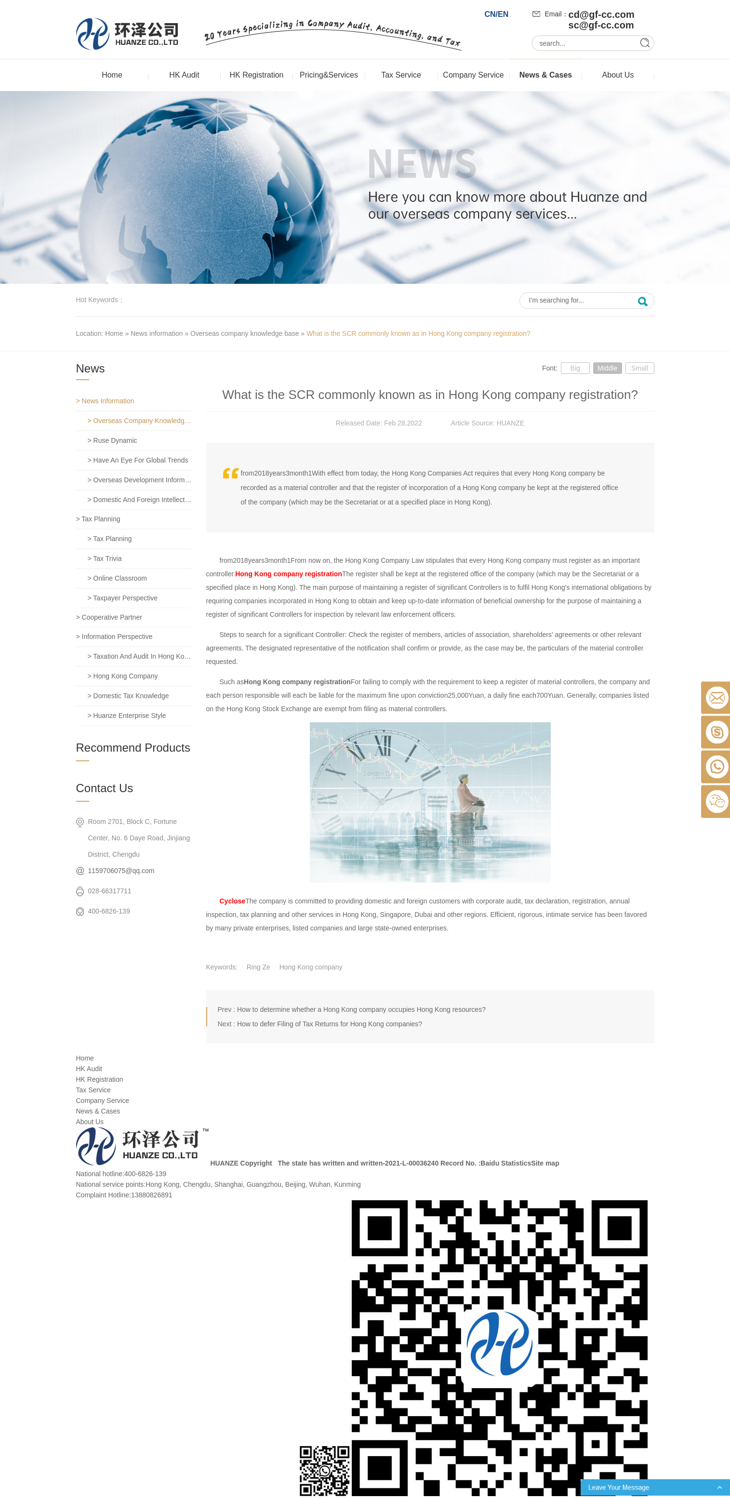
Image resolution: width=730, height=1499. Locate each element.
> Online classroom (117, 578)
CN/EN (497, 14)
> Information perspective (114, 636)
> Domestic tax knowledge (128, 696)
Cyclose (233, 901)
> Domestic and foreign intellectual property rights (140, 500)
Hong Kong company (311, 967)
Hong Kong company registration (288, 574)
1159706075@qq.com (121, 871)
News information (157, 333)
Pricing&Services (329, 75)
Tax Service (401, 75)
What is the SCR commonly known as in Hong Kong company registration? (418, 333)
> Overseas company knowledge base (140, 420)
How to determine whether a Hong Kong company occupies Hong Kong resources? (361, 1009)
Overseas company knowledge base (244, 333)
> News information (105, 401)
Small (639, 368)
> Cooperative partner (109, 617)
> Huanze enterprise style (127, 715)
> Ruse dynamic (112, 440)
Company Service (473, 75)
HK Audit (184, 75)
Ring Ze (258, 967)
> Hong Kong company (123, 676)
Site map (545, 1163)
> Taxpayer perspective (123, 598)
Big (575, 368)
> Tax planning (98, 519)
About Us (618, 75)
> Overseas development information (140, 480)
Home (112, 75)
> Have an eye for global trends (138, 460)
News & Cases (545, 75)
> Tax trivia (105, 558)
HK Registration (256, 75)
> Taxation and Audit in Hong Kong (140, 656)
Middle (607, 368)
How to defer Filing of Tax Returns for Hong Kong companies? (329, 1024)
